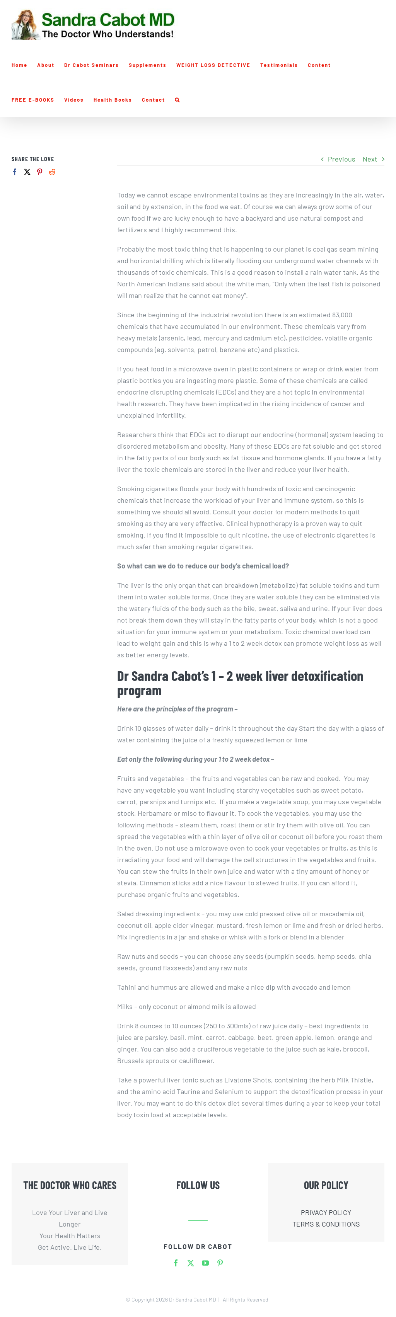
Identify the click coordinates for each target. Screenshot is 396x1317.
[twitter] (190, 1262)
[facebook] (175, 1262)
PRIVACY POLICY (326, 1212)
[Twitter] (27, 171)
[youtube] (205, 1262)
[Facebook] (15, 171)
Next (370, 159)
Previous (341, 159)
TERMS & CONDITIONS (326, 1224)
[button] (177, 99)
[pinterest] (220, 1262)
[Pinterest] (39, 171)
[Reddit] (52, 171)
